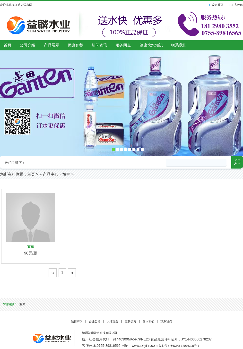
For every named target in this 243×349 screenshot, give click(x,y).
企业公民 (94, 321)
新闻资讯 (99, 45)
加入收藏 (237, 5)
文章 (30, 246)
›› (72, 273)
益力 (22, 304)
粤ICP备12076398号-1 (184, 346)
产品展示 (51, 45)
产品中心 (50, 174)
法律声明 (77, 321)
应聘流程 (130, 321)
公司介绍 (27, 45)
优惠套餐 (75, 45)
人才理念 (112, 321)
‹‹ (52, 273)
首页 (7, 45)
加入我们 (148, 321)
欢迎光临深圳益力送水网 (16, 5)
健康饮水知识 (151, 45)
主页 (31, 174)
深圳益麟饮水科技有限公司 (99, 333)
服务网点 (123, 45)
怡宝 (66, 174)
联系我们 (179, 45)
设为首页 (217, 5)
